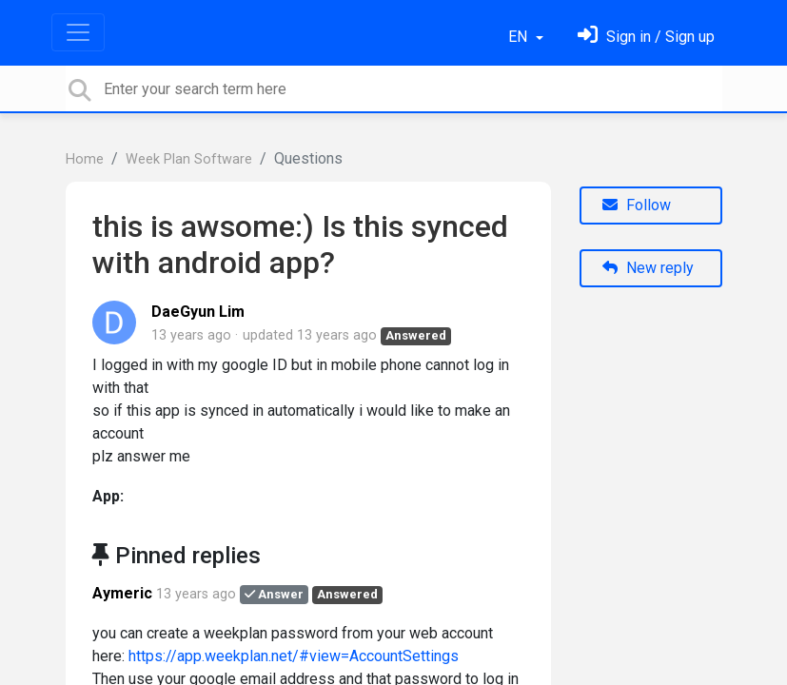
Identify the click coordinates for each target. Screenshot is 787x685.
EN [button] (519, 37)
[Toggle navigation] (78, 32)
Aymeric (122, 593)
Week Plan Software (189, 159)
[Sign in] (646, 36)
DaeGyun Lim (198, 312)
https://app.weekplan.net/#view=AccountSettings (293, 656)
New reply (648, 268)
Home (85, 159)
